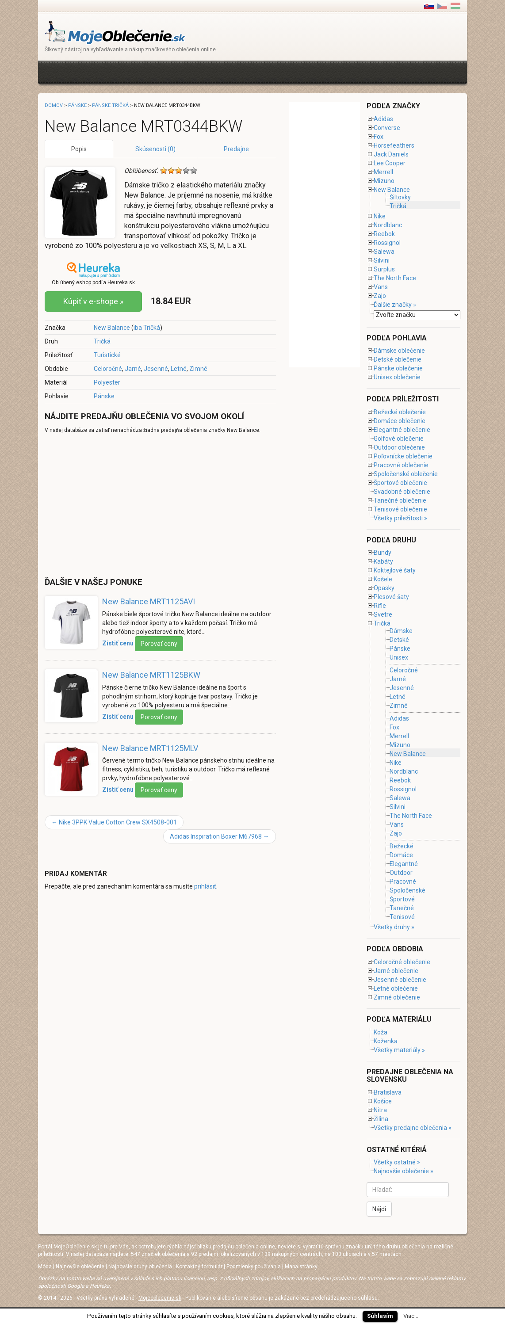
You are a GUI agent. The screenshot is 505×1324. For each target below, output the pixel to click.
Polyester (107, 382)
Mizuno (384, 181)
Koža (380, 1032)
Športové (402, 899)
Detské (399, 640)
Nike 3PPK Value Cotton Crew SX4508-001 (114, 822)
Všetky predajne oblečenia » (412, 1128)
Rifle (380, 606)
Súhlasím (380, 1316)
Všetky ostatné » (397, 1162)
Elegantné (404, 864)
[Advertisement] (206, 71)
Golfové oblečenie (399, 438)
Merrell (383, 172)
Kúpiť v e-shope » (93, 301)
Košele (383, 579)
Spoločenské (407, 890)
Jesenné (156, 368)
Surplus (384, 269)
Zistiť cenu (118, 643)
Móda (45, 1266)
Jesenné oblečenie (400, 980)
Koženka (386, 1041)
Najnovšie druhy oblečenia (140, 1266)
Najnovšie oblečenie (80, 1266)
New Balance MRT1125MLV (150, 748)
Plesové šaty (391, 597)
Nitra (380, 1110)
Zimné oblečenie (397, 997)
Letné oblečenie (396, 988)
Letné (179, 368)
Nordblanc (388, 225)
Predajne (236, 149)
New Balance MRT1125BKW (151, 674)
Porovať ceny (159, 643)
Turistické (107, 355)
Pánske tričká (110, 105)
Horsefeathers (394, 145)
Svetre (383, 614)
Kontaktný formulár (199, 1266)
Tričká (102, 341)
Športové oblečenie (400, 483)
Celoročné (108, 368)
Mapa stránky (301, 1266)
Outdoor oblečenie (399, 447)
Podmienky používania (253, 1266)
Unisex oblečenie (397, 377)
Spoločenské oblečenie (406, 474)
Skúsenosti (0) (155, 149)
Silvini (382, 260)
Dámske (401, 631)
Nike (380, 216)
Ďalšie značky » (395, 304)
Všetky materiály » (399, 1050)
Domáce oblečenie (399, 421)
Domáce (401, 855)
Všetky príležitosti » (400, 518)
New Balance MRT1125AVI (148, 601)
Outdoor (401, 873)
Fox (378, 137)
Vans (381, 287)
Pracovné (403, 881)
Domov (54, 105)
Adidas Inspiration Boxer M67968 (219, 836)
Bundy (382, 552)
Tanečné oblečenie (400, 500)
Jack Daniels (391, 154)
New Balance (112, 327)
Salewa (384, 251)
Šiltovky (400, 197)
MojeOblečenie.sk (75, 1247)
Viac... (410, 1316)
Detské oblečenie (397, 359)
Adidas (383, 119)
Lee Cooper (390, 163)
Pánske (104, 396)
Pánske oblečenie (398, 368)
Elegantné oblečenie (402, 430)
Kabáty (383, 561)
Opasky (384, 588)
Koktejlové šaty (395, 570)
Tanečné (402, 908)
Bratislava (388, 1092)
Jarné (133, 368)
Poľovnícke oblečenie (403, 456)
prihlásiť (205, 886)
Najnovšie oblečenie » (403, 1171)
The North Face (395, 278)
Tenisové (402, 917)
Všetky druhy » (394, 927)
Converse (387, 128)
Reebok (384, 234)
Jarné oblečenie (396, 971)
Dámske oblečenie (399, 350)
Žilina (381, 1119)
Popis (79, 149)
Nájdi (379, 1209)
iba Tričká (147, 327)
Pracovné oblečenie (401, 465)
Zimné (198, 368)
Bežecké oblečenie (400, 412)
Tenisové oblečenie (400, 509)
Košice (383, 1101)
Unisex (399, 657)
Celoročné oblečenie (402, 962)
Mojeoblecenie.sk (159, 1298)
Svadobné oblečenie (402, 491)
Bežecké (401, 846)
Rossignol (387, 243)
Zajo (380, 296)
